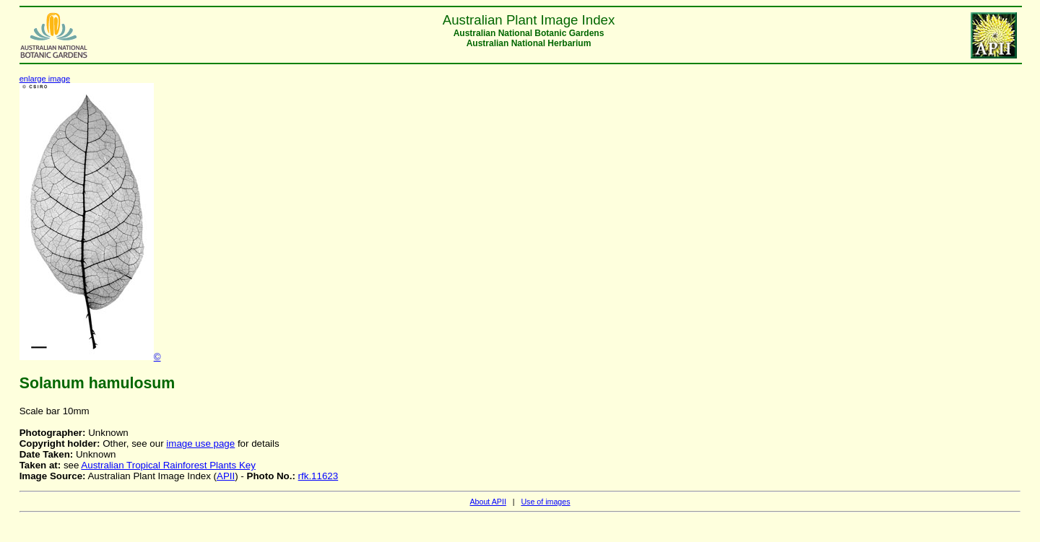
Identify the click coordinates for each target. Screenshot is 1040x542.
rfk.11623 (318, 476)
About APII (487, 501)
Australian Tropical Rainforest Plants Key (168, 465)
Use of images (545, 501)
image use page (200, 443)
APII (226, 476)
